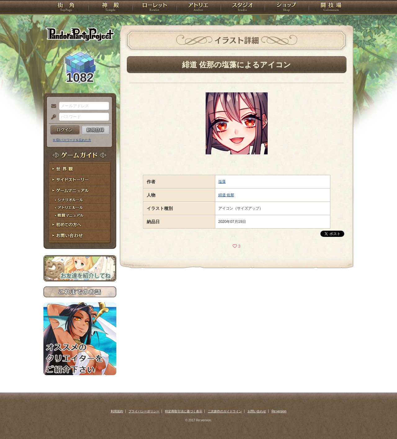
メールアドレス (52, 106)
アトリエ (198, 8)
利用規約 (117, 411)
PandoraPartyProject (79, 34)
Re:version (279, 411)
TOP (65, 8)
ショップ (287, 8)
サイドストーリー (79, 180)
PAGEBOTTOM (381, 422)
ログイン (65, 130)
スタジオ (243, 8)
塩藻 (222, 182)
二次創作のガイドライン (225, 411)
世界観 (79, 169)
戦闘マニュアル (79, 216)
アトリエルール (79, 208)
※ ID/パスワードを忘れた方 (72, 140)
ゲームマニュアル (79, 190)
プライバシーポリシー (143, 411)
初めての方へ (79, 225)
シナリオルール (79, 200)
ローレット (154, 8)
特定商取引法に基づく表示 (183, 411)
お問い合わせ (79, 235)
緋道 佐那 (226, 195)
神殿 (110, 8)
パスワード (52, 117)
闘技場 (331, 8)
